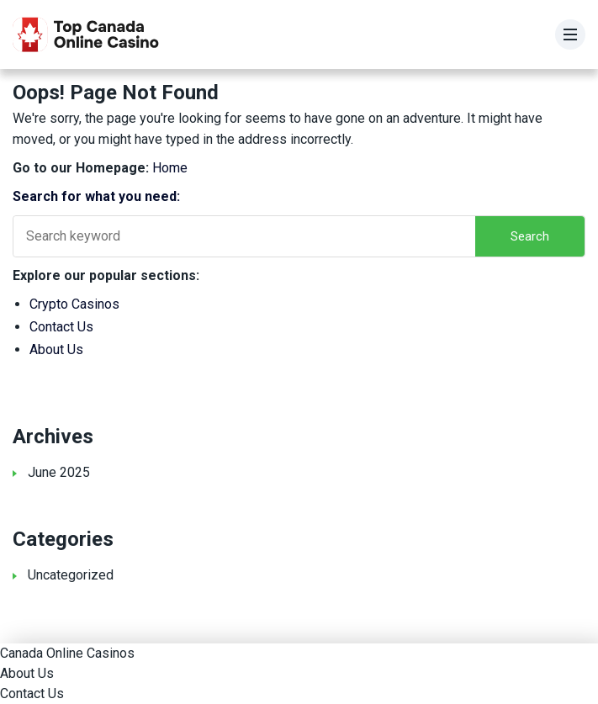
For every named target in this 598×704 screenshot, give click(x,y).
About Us (56, 349)
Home (170, 168)
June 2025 (59, 472)
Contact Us (61, 327)
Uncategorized (71, 575)
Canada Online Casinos (67, 653)
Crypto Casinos (74, 304)
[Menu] (570, 34)
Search (530, 236)
